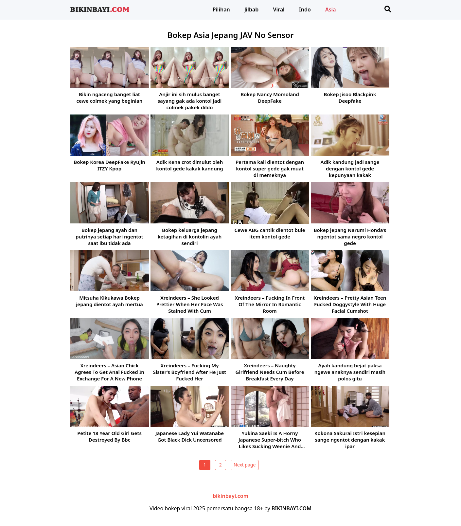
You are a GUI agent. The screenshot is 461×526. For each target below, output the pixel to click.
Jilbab (251, 9)
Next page (245, 465)
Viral (278, 9)
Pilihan (221, 9)
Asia (330, 9)
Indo (305, 9)
